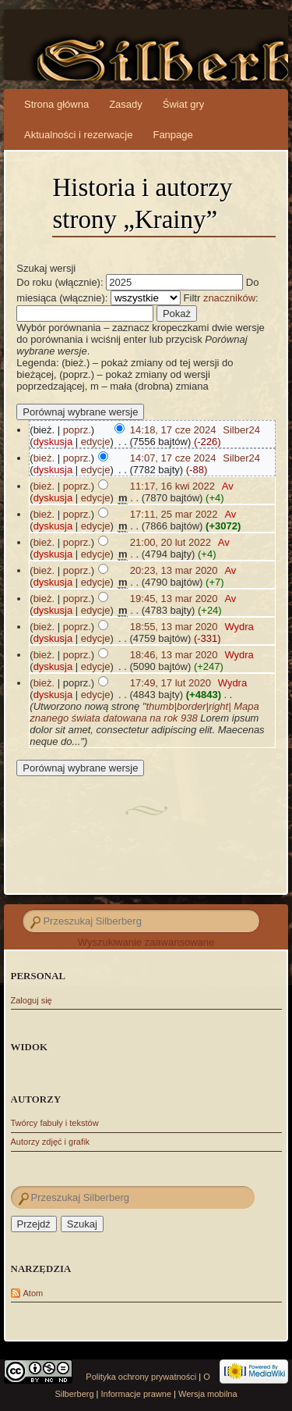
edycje (96, 441)
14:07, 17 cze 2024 (173, 458)
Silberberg (130, 62)
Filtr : (221, 298)
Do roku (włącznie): (59, 282)
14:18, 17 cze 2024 (173, 430)
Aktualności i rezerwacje (78, 135)
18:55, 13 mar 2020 (174, 626)
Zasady (125, 104)
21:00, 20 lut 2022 (170, 542)
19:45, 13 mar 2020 (174, 598)
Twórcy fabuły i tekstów (55, 1123)
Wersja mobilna (207, 1394)
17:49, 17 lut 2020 (170, 683)
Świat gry (183, 104)
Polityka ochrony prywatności (141, 1376)
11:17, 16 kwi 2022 (172, 486)
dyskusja (53, 441)
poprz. (77, 430)
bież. (44, 458)
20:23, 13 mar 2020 (174, 570)
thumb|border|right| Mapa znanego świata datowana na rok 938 (144, 712)
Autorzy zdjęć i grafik (50, 1141)
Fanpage (172, 135)
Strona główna (56, 104)
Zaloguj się (31, 1000)
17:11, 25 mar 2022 (174, 514)
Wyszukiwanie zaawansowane (146, 942)
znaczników (229, 298)
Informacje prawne (136, 1394)
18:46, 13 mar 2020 (174, 655)
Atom (33, 1293)
